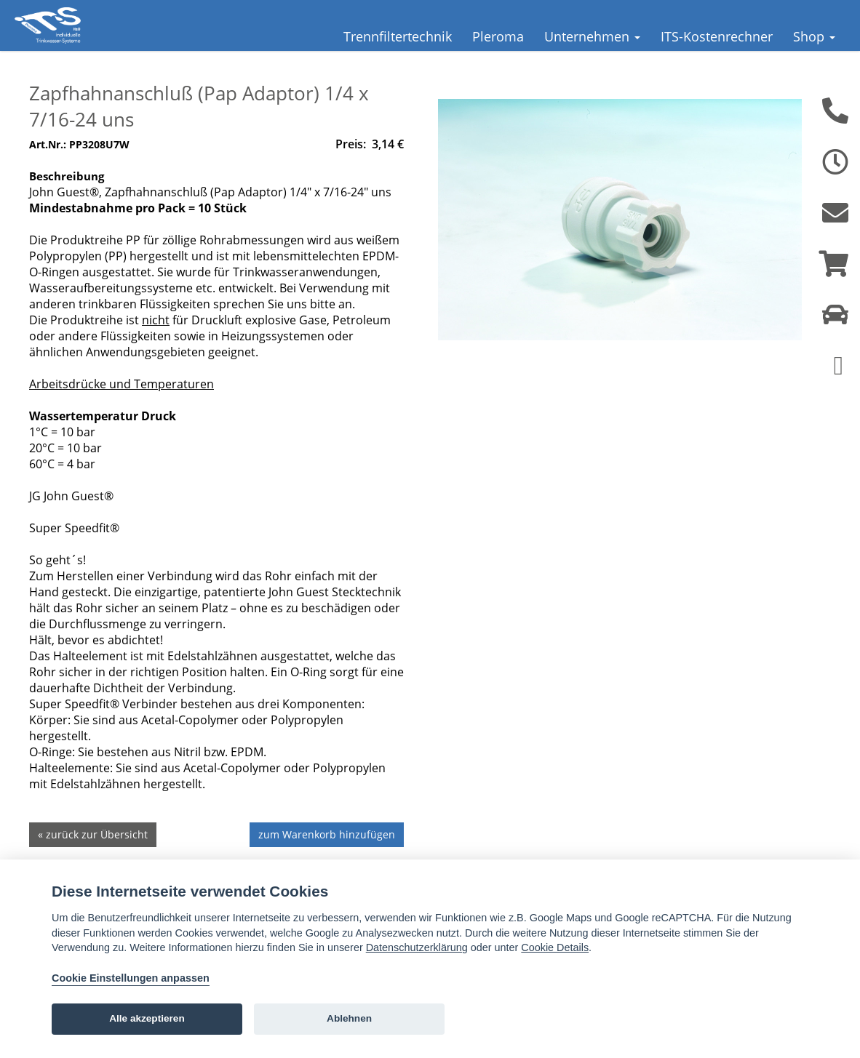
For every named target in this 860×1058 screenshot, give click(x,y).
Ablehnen (349, 1018)
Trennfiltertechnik (397, 36)
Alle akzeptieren (147, 1018)
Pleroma (498, 36)
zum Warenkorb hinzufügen (326, 856)
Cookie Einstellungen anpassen (131, 978)
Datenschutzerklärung (417, 947)
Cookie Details (555, 947)
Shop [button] (814, 36)
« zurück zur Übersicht (93, 856)
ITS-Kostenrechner (717, 36)
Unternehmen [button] (592, 36)
